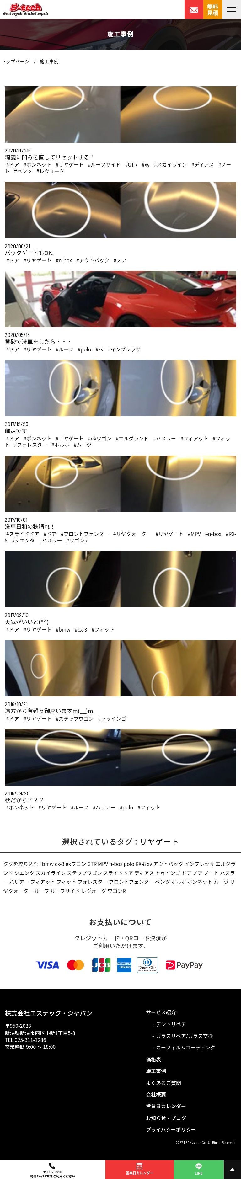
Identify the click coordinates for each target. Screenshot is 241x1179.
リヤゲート (159, 841)
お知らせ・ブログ (166, 1118)
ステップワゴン (84, 873)
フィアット (42, 881)
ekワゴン (76, 863)
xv (149, 863)
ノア (198, 873)
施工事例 (49, 61)
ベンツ (162, 881)
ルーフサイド (65, 890)
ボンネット (199, 881)
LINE (198, 1168)
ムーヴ (221, 881)
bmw (48, 863)
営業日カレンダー (166, 1106)
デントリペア (171, 1024)
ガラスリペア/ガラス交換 (184, 1035)
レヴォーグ (93, 890)
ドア (186, 873)
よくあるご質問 (163, 1082)
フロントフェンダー (131, 881)
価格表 (153, 1059)
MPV (103, 863)
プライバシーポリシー (171, 1129)
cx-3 (59, 863)
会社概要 (156, 1094)
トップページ (15, 61)
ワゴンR (117, 890)
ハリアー (19, 881)
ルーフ (42, 890)
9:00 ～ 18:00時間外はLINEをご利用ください (52, 1170)
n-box (116, 863)
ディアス (144, 873)
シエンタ (24, 873)
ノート (211, 873)
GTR (92, 863)
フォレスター (93, 881)
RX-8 (140, 863)
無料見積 (212, 9)
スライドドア (118, 873)
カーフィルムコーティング (185, 1047)
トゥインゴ (167, 873)
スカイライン (50, 873)
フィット (66, 881)
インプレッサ (200, 863)
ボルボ (178, 881)
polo (129, 863)
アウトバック (168, 863)
